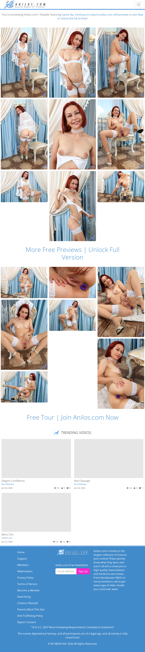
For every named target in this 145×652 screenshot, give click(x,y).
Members (23, 565)
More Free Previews (54, 249)
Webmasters (25, 571)
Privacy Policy (25, 577)
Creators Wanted (27, 603)
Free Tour (40, 417)
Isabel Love (7, 537)
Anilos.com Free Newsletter (71, 565)
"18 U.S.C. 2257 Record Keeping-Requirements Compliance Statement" (73, 627)
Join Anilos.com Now (89, 417)
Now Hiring (24, 596)
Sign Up (83, 571)
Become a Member (28, 590)
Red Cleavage (82, 481)
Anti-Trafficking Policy (30, 616)
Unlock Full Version (91, 253)
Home (21, 552)
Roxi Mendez (8, 484)
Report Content (26, 622)
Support (22, 558)
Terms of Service (27, 584)
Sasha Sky (68, 14)
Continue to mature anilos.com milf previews (102, 14)
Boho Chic (8, 534)
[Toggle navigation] (138, 4)
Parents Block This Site (30, 609)
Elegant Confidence (13, 481)
